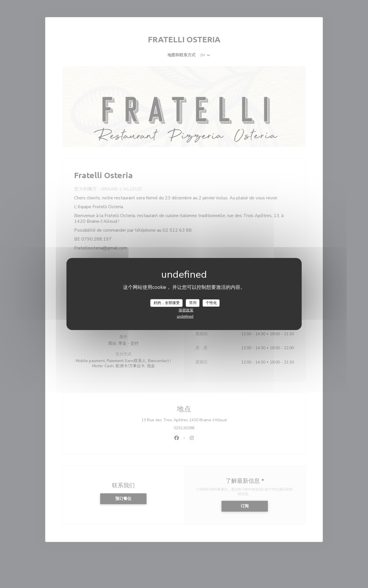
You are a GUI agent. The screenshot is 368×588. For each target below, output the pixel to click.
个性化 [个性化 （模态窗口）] (211, 302)
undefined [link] (185, 316)
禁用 (193, 302)
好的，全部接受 (167, 302)
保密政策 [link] (186, 310)
